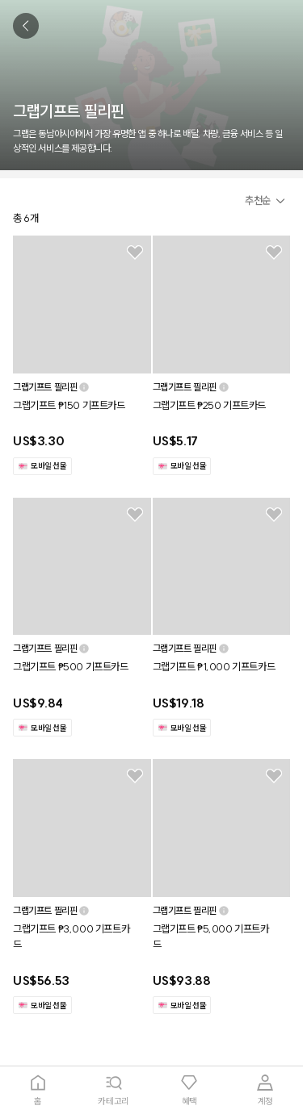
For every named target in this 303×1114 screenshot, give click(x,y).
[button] (267, 201)
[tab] (38, 1090)
